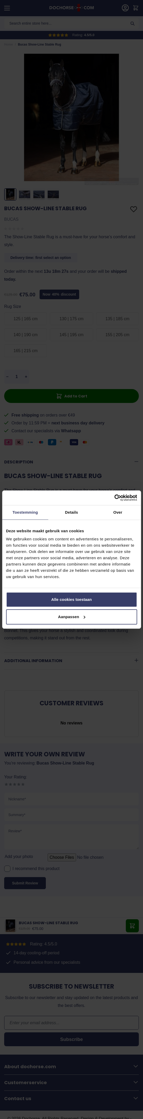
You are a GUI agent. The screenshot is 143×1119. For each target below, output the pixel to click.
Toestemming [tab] (25, 512)
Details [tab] (71, 512)
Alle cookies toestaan (71, 599)
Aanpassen (71, 616)
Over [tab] (117, 512)
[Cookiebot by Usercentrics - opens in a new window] (114, 497)
